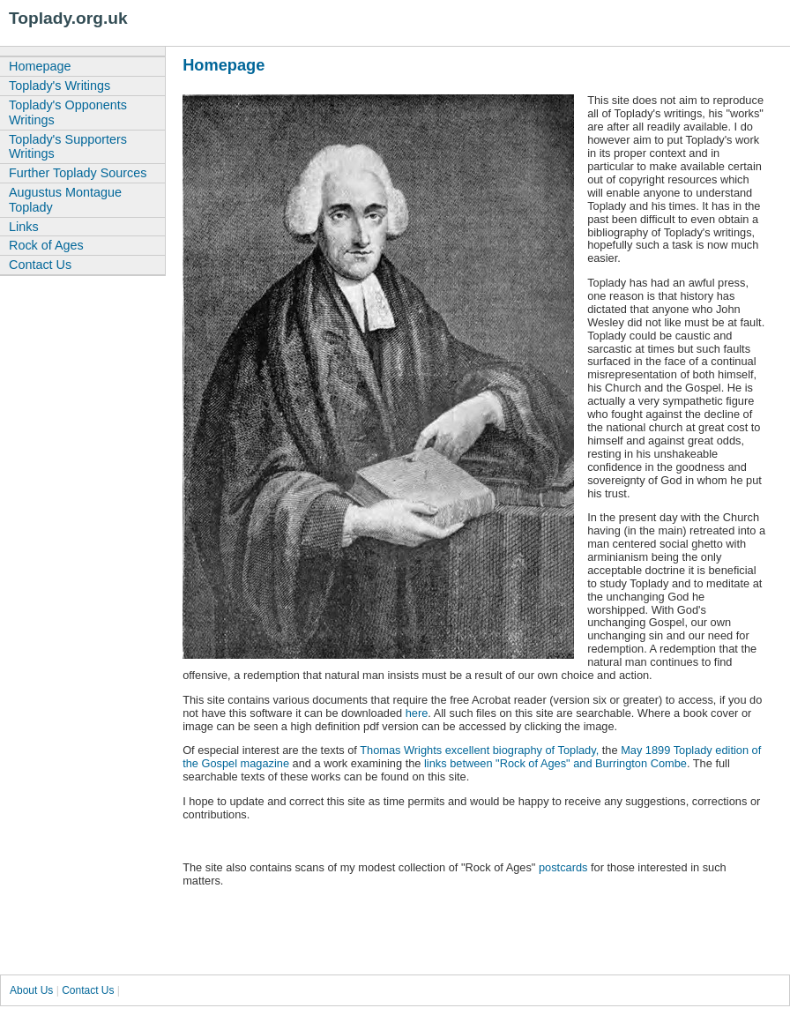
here (417, 713)
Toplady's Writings (59, 85)
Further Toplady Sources (78, 173)
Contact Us (40, 265)
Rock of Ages (46, 245)
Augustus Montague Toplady (65, 199)
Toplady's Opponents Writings (68, 112)
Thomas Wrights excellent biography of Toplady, (479, 750)
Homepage (40, 66)
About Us (31, 990)
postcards (563, 867)
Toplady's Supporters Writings (68, 146)
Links (24, 227)
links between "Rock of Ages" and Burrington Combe (553, 763)
